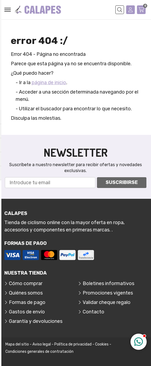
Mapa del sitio (17, 344)
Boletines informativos (108, 283)
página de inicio (49, 82)
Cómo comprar (25, 283)
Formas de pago (27, 302)
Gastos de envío (27, 312)
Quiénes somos (26, 293)
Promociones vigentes (108, 293)
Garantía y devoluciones (35, 321)
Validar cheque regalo (106, 302)
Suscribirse (122, 182)
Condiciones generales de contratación (39, 351)
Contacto (93, 312)
